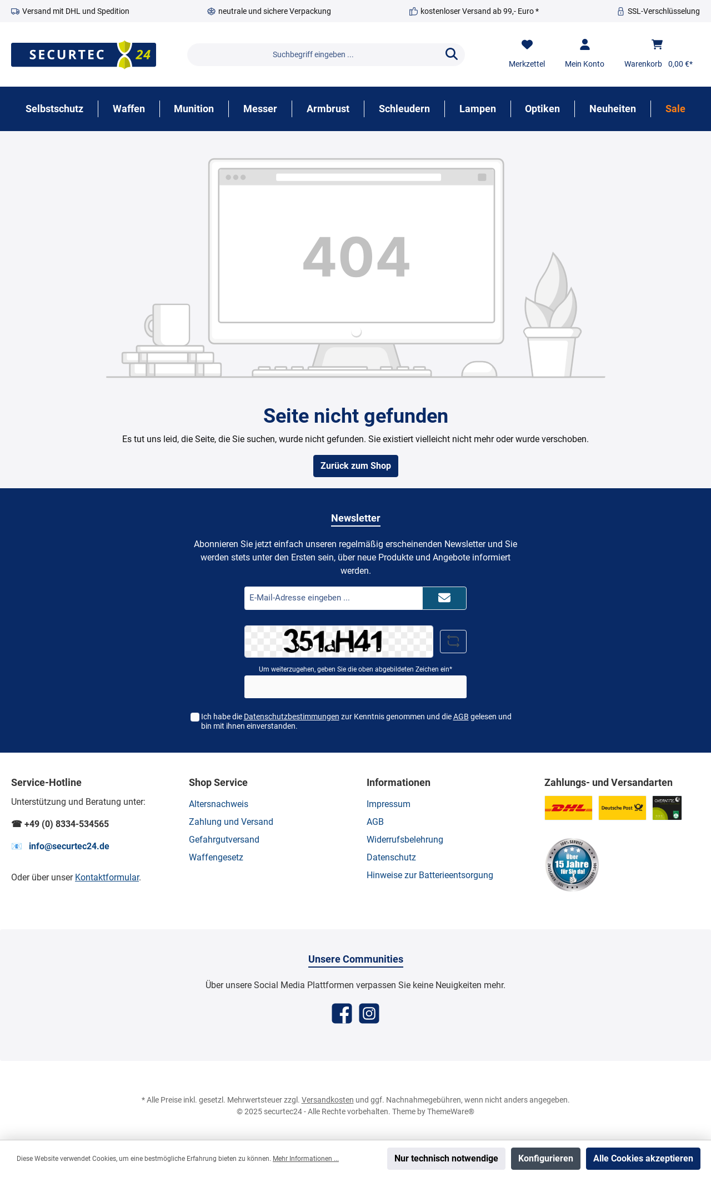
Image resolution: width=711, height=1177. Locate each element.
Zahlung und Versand (231, 822)
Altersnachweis (218, 804)
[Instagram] (369, 1013)
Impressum (388, 804)
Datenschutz (391, 857)
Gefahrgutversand (224, 839)
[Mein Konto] (585, 54)
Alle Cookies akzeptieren (643, 1158)
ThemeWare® (450, 1111)
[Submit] (444, 598)
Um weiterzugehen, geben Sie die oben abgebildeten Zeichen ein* (355, 669)
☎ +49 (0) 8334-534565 (60, 824)
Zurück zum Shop (356, 465)
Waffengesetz (216, 857)
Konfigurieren (545, 1158)
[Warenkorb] (658, 54)
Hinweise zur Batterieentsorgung (430, 875)
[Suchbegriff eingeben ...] (313, 54)
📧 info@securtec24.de (60, 846)
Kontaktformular (107, 877)
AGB (461, 716)
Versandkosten (328, 1099)
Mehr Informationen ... (306, 1159)
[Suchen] (451, 54)
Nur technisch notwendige (446, 1158)
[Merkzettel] (527, 54)
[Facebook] (341, 1013)
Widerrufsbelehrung (405, 839)
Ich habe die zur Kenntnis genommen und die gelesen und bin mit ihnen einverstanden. (356, 721)
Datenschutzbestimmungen (291, 716)
